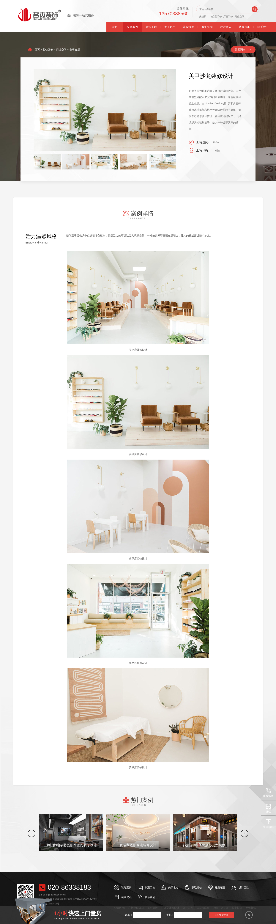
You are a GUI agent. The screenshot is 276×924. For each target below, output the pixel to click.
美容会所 (75, 49)
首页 (115, 27)
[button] (31, 833)
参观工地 (151, 27)
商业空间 (239, 16)
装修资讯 (244, 27)
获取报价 (188, 27)
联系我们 (263, 27)
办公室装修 (216, 16)
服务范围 (207, 27)
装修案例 (132, 27)
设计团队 (225, 27)
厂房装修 (228, 16)
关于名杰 (169, 27)
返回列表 (240, 49)
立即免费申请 (221, 915)
